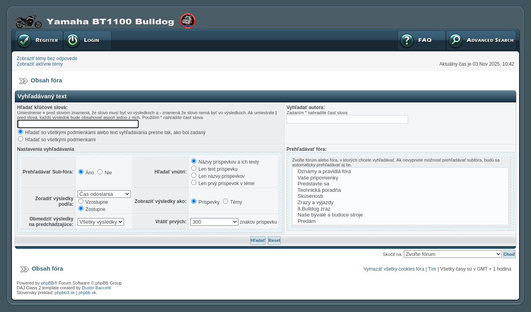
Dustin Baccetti (96, 287)
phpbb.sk (87, 292)
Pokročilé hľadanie (481, 40)
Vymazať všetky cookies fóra (394, 269)
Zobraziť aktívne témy (40, 64)
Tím (432, 269)
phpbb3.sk (64, 292)
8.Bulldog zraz (400, 209)
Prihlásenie (87, 40)
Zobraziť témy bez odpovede (47, 58)
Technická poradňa (400, 190)
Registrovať (39, 40)
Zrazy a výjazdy (400, 202)
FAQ (421, 40)
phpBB (47, 283)
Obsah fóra (46, 80)
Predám (400, 221)
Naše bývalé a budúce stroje (400, 215)
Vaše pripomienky (400, 178)
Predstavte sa (400, 184)
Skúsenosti (400, 196)
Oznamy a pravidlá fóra (400, 171)
